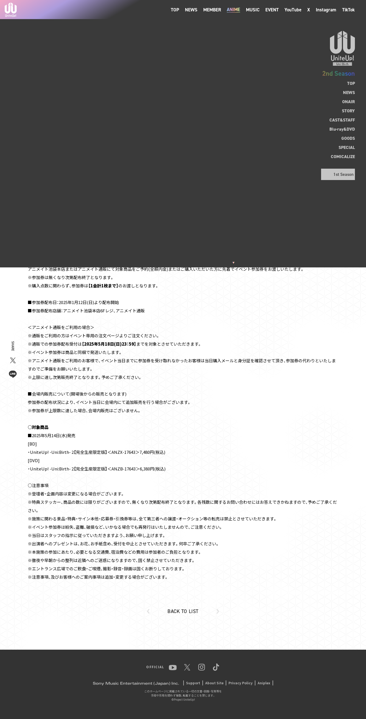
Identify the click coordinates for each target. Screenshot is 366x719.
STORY (348, 111)
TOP (175, 10)
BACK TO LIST (182, 611)
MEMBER (212, 10)
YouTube (292, 10)
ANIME (233, 9)
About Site (214, 682)
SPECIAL (347, 147)
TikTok (348, 10)
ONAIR (348, 102)
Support (193, 682)
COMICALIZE (343, 157)
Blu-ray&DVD (342, 129)
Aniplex (264, 682)
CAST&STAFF (342, 120)
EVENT (272, 10)
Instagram (326, 10)
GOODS (348, 138)
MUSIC (253, 10)
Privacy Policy (240, 682)
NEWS (191, 10)
